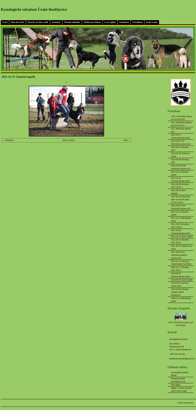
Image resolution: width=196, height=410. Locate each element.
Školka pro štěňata (92, 22)
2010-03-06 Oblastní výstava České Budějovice (180, 292)
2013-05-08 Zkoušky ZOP (180, 161)
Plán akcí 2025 (17, 22)
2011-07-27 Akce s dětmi (182, 236)
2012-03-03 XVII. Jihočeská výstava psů (180, 207)
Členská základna (72, 22)
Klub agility (175, 385)
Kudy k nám (151, 22)
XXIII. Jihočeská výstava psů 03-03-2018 (181, 117)
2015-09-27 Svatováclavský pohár (180, 136)
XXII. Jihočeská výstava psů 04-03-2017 (181, 124)
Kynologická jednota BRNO (179, 374)
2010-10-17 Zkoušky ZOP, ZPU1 (180, 268)
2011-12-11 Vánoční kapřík (180, 213)
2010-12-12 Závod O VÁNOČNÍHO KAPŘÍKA (181, 262)
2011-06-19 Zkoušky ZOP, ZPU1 (180, 241)
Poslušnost (124, 22)
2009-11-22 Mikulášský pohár (181, 299)
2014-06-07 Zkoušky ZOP (180, 148)
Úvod (4, 22)
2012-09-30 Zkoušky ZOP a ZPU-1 (180, 185)
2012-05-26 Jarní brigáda (178, 192)
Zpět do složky (68, 140)
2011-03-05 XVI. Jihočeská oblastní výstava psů (179, 255)
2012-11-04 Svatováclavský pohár (180, 179)
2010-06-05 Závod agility (181, 280)
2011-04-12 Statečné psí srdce (181, 247)
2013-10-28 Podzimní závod (180, 155)
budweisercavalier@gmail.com (182, 359)
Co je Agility (110, 22)
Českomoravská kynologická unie (178, 380)
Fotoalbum (138, 22)
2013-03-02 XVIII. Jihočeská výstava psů (180, 167)
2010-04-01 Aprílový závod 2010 (179, 284)
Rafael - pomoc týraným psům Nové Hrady (181, 389)
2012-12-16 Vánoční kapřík (180, 173)
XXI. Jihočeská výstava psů (181, 130)
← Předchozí (8, 140)
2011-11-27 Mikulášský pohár (181, 219)
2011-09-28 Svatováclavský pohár (180, 231)
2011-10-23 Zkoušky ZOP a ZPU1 (180, 225)
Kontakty (56, 22)
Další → (126, 140)
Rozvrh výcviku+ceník (38, 22)
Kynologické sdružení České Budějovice (34, 9)
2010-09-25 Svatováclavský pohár (180, 275)
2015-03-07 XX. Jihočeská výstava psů (180, 142)
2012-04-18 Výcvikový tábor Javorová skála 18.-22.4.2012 (180, 200)
